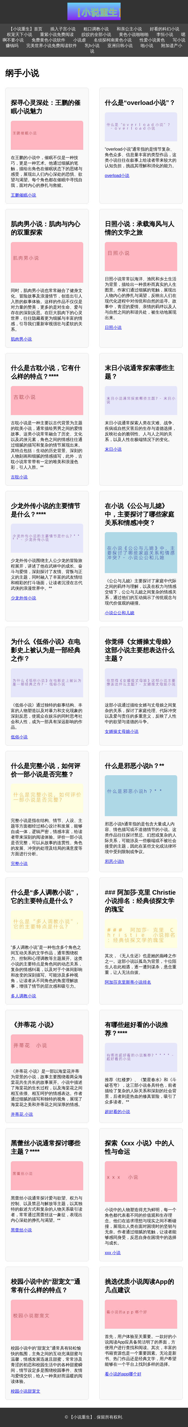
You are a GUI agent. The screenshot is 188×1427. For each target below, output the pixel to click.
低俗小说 (19, 737)
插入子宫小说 (63, 29)
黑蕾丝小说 (21, 1230)
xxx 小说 (113, 1253)
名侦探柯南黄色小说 (113, 40)
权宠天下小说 (19, 34)
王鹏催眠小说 (23, 195)
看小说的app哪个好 (123, 1374)
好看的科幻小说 (164, 29)
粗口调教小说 (96, 29)
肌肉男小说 (21, 339)
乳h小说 (92, 45)
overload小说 (117, 175)
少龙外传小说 (23, 598)
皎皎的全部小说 (96, 34)
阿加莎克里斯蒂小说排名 (128, 982)
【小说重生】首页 (25, 29)
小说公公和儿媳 (119, 613)
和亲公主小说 (129, 29)
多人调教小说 (23, 996)
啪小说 (147, 45)
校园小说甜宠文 (25, 1391)
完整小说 (19, 863)
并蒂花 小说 (22, 1114)
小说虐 (79, 40)
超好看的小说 (117, 1111)
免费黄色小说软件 (48, 40)
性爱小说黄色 (152, 40)
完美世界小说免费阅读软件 (51, 45)
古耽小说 (19, 477)
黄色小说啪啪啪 (134, 34)
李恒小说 (164, 34)
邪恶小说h (114, 861)
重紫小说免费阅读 (57, 34)
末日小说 (113, 449)
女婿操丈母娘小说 (121, 731)
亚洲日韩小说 (120, 45)
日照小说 (113, 327)
